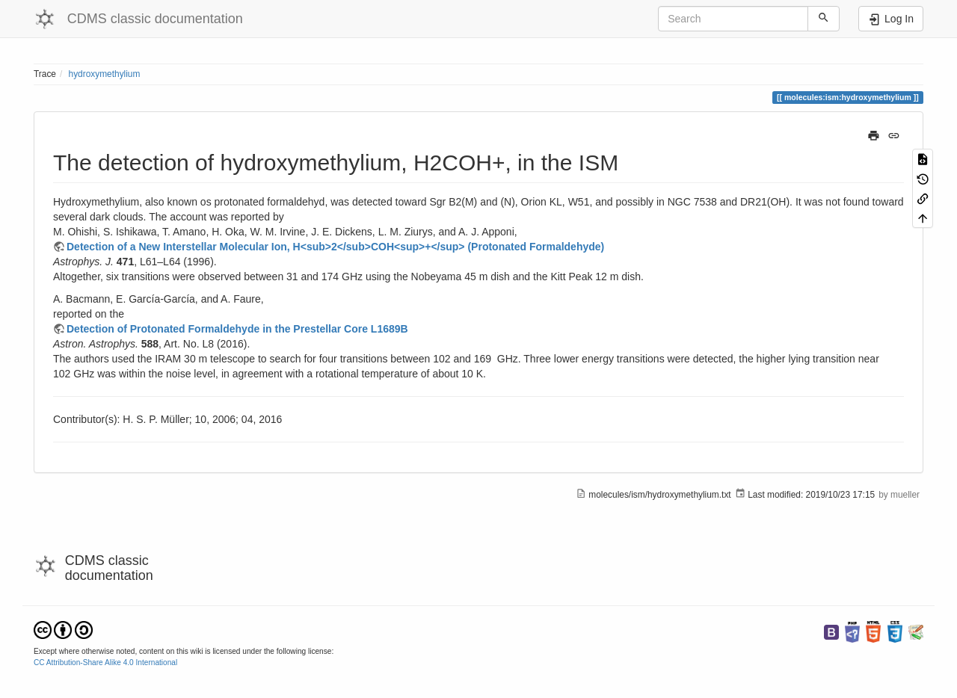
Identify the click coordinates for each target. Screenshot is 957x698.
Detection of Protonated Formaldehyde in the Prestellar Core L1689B (237, 329)
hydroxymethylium (105, 74)
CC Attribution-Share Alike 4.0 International (105, 662)
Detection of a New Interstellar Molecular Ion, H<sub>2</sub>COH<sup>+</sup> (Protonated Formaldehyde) (335, 247)
